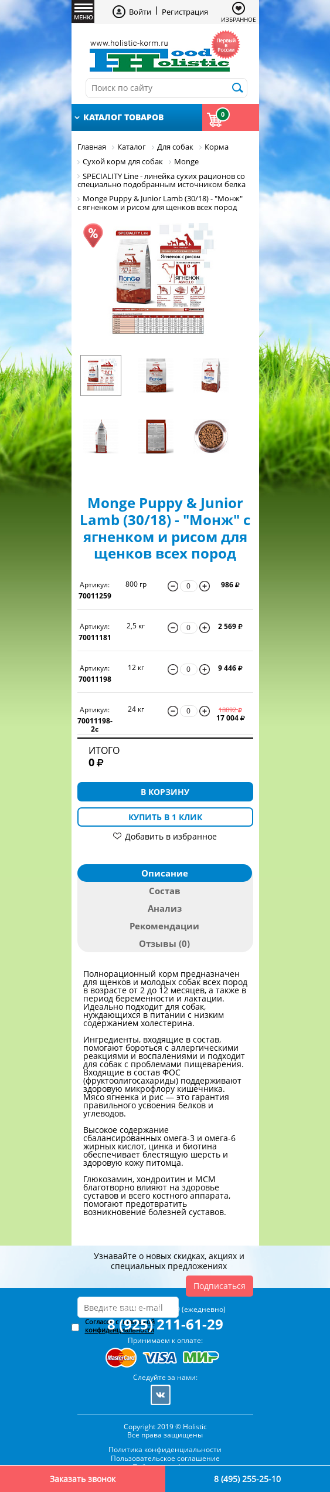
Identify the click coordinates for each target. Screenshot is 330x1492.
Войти (140, 11)
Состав (165, 890)
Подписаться (219, 1285)
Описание (164, 873)
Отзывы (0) (164, 943)
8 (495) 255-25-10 (247, 1478)
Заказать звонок (82, 1478)
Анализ (165, 908)
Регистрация (185, 11)
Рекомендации (164, 926)
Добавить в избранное (171, 836)
